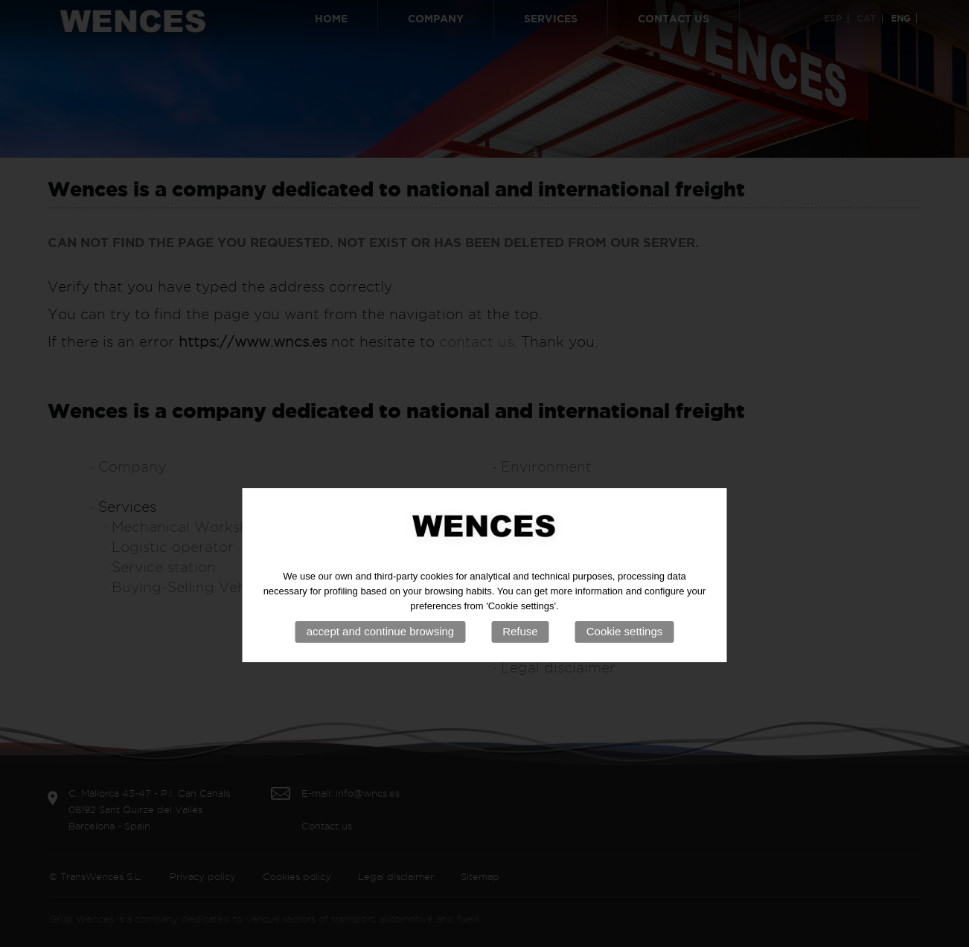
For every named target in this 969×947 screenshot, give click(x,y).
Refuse (520, 653)
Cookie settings (624, 653)
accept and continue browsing (380, 653)
